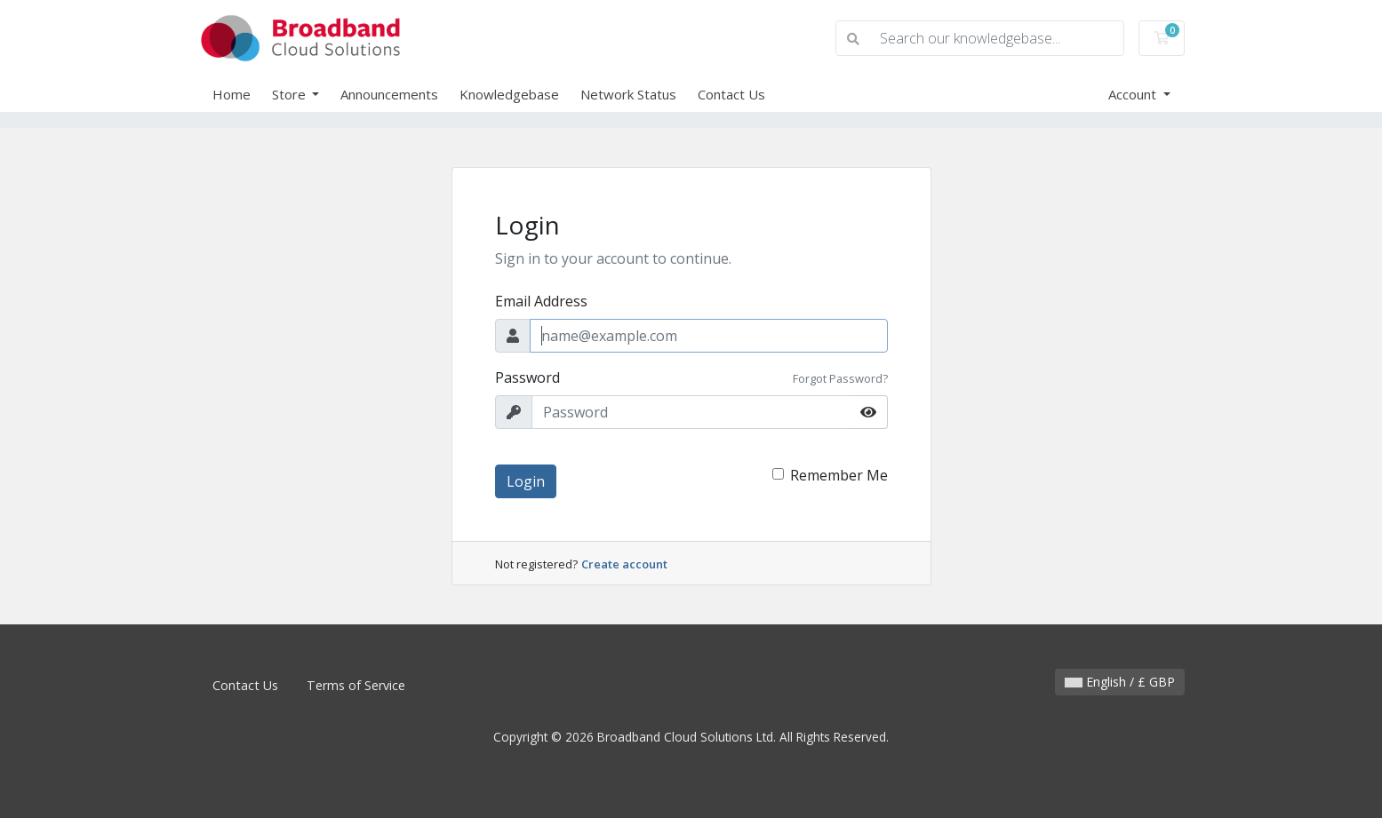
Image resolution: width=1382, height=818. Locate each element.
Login (526, 481)
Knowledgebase (509, 94)
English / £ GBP (1120, 681)
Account (1134, 94)
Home (231, 94)
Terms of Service (356, 685)
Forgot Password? (840, 378)
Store (290, 94)
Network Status (628, 94)
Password (527, 377)
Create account (624, 564)
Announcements (389, 94)
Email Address (541, 301)
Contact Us (731, 94)
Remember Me (839, 475)
